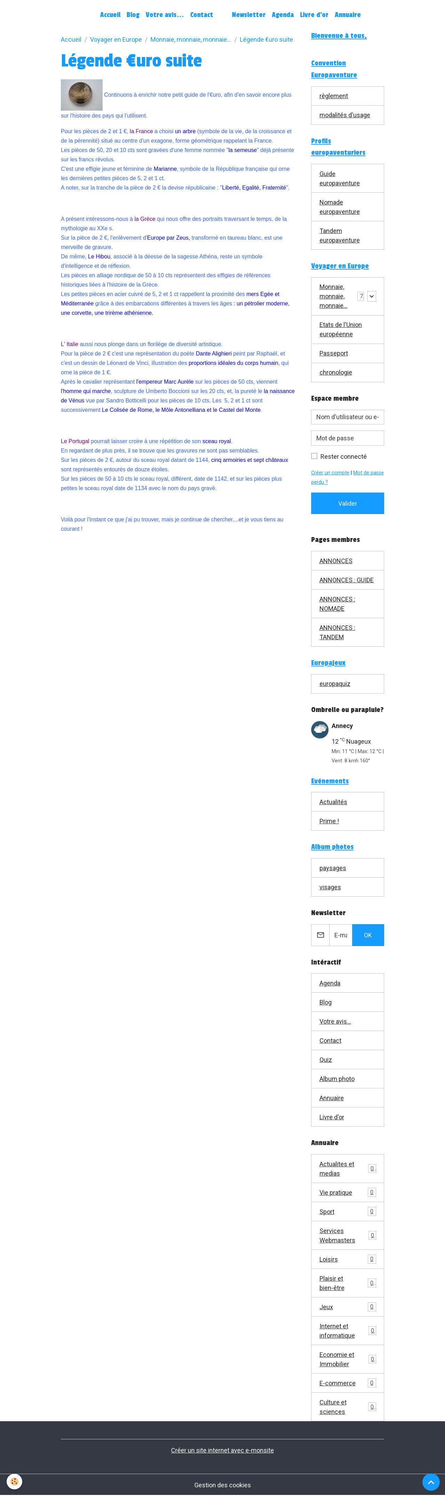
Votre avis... (165, 15)
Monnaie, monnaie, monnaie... (191, 39)
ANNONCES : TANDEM (337, 632)
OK (368, 935)
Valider (347, 503)
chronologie (335, 372)
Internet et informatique (347, 1330)
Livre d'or (314, 15)
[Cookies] (15, 1481)
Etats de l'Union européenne (340, 329)
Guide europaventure (339, 178)
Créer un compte (330, 473)
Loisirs (347, 1259)
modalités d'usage (344, 115)
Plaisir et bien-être (347, 1283)
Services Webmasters (347, 1235)
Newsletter (249, 15)
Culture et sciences (347, 1407)
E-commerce (347, 1382)
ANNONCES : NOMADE (337, 603)
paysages (332, 868)
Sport (347, 1211)
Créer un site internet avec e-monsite (222, 1450)
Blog (133, 15)
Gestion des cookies (222, 1485)
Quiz (325, 1059)
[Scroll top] (431, 1482)
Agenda (283, 15)
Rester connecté (344, 456)
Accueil (110, 15)
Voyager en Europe (116, 39)
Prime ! (329, 821)
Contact (201, 15)
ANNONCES (336, 561)
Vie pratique (347, 1192)
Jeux (347, 1306)
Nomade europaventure (339, 207)
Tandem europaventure (339, 235)
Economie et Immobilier (347, 1359)
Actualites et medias (347, 1168)
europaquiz (334, 683)
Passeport (333, 353)
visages (330, 887)
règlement (333, 95)
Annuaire (348, 15)
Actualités (333, 802)
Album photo (337, 1078)
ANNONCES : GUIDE (346, 580)
